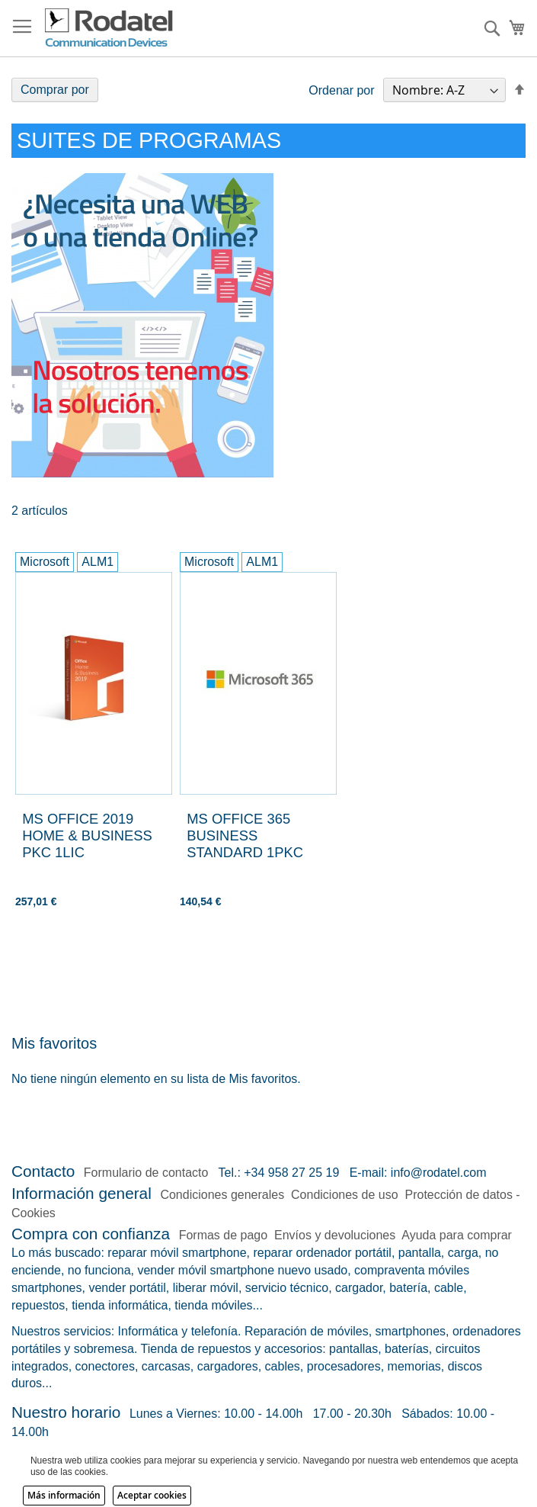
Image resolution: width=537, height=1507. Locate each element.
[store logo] (109, 28)
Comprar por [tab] (55, 89)
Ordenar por (341, 90)
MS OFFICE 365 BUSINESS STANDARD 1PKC (245, 835)
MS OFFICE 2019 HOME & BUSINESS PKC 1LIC (87, 835)
